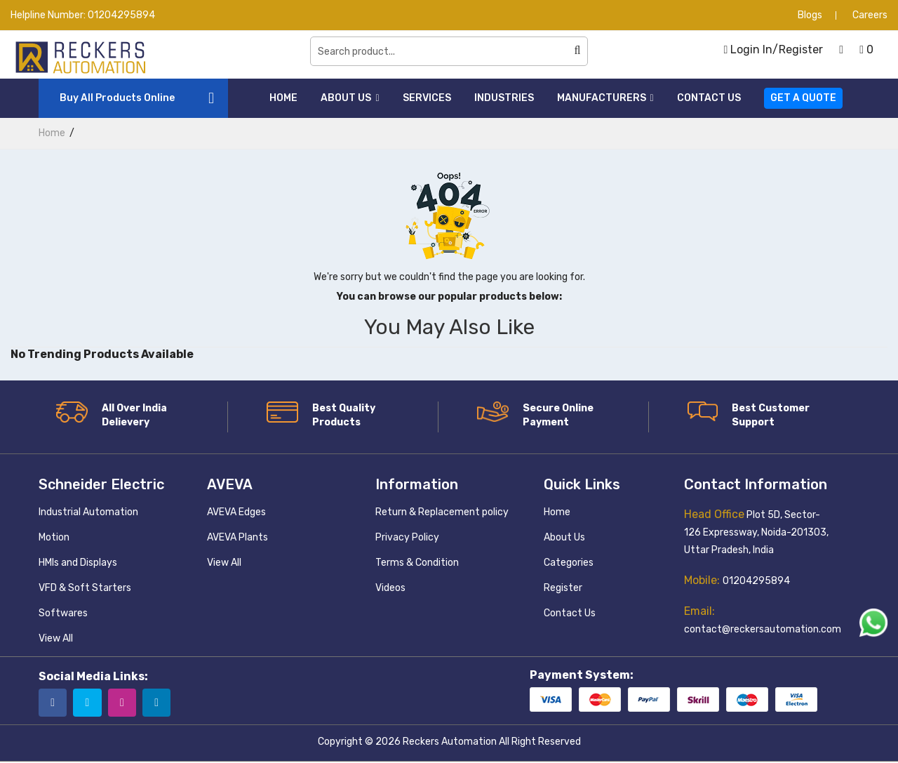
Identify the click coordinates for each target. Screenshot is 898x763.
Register (563, 588)
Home (283, 98)
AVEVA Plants (237, 537)
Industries (504, 98)
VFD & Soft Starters (85, 588)
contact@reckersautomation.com (762, 629)
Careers (869, 15)
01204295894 (121, 15)
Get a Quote (803, 98)
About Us (350, 98)
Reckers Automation (450, 743)
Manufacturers (605, 98)
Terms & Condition (417, 563)
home (52, 133)
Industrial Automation (88, 512)
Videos (390, 588)
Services (427, 98)
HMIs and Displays (78, 563)
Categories (569, 563)
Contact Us (709, 98)
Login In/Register (773, 49)
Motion (54, 537)
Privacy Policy (407, 537)
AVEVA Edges (236, 512)
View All (56, 638)
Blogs (810, 15)
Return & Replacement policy (442, 512)
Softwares (63, 613)
